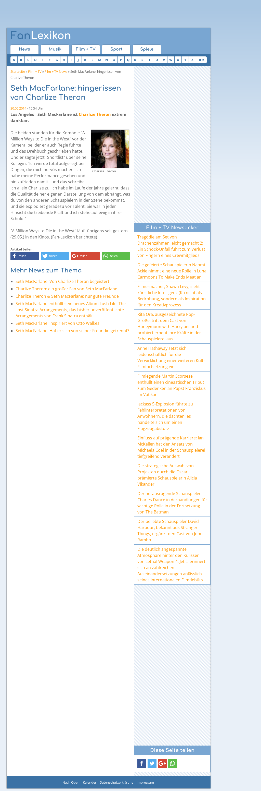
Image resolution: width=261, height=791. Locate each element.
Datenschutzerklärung (116, 782)
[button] (24, 256)
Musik (55, 49)
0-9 (201, 59)
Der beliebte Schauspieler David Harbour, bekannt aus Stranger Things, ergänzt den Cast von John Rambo (170, 531)
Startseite (17, 71)
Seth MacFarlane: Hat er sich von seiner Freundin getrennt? (72, 330)
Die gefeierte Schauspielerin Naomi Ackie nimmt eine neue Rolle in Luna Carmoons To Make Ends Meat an (171, 271)
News (24, 49)
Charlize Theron (95, 114)
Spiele (146, 49)
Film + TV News (56, 71)
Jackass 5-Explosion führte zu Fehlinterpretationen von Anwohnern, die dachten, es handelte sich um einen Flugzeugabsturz (165, 416)
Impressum (145, 782)
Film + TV (86, 49)
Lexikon (40, 35)
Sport (116, 49)
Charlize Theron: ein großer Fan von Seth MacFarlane (66, 289)
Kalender (89, 782)
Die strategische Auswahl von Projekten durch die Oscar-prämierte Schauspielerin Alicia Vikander (167, 475)
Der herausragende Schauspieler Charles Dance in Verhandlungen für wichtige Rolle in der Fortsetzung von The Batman (172, 503)
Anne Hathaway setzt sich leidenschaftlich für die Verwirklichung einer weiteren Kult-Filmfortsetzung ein (171, 357)
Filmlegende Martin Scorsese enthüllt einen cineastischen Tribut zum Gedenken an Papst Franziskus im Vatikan (171, 385)
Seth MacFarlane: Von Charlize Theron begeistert (62, 281)
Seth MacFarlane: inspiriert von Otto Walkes (57, 323)
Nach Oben (71, 782)
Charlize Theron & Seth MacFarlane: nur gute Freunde (67, 296)
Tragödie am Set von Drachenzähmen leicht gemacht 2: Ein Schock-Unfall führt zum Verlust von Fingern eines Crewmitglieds (171, 246)
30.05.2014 (18, 108)
